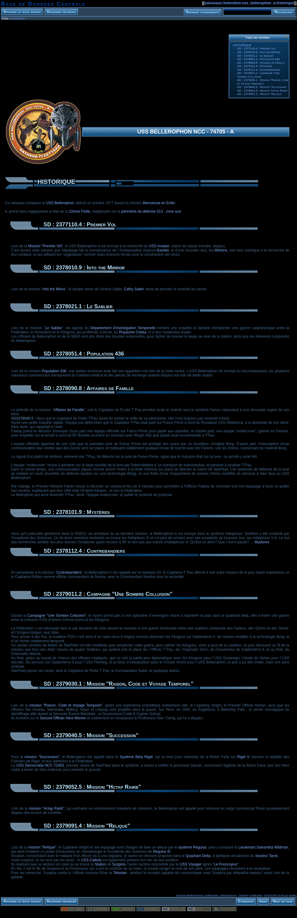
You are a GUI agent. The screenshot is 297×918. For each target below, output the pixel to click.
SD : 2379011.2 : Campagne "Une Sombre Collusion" (258, 74)
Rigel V (243, 757)
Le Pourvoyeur (226, 864)
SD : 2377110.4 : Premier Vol (256, 48)
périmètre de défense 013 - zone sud (151, 211)
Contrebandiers (68, 572)
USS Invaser (159, 246)
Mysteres (261, 542)
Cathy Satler (134, 289)
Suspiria (118, 864)
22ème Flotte (79, 211)
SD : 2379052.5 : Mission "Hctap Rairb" (262, 90)
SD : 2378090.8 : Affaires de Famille (261, 62)
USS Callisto (91, 860)
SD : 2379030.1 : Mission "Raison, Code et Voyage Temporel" (262, 81)
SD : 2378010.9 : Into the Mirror (258, 52)
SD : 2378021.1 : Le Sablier (255, 55)
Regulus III (161, 851)
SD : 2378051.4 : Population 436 (258, 59)
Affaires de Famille (69, 410)
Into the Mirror (54, 289)
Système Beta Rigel (136, 757)
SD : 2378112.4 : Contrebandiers (258, 69)
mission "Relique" (42, 847)
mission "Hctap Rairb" (46, 808)
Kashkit (163, 250)
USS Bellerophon (60, 203)
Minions (221, 250)
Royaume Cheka (132, 332)
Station (100, 864)
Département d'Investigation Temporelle (122, 328)
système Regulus (193, 847)
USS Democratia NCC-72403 (40, 765)
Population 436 (54, 371)
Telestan (120, 873)
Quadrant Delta (198, 856)
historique (18, 18)
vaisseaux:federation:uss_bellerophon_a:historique (249, 3)
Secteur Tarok (266, 856)
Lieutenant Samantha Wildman (263, 847)
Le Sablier (53, 328)
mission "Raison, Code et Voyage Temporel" (65, 705)
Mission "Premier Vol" (45, 246)
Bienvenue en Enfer (159, 203)
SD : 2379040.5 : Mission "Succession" (262, 87)
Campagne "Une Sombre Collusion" (56, 615)
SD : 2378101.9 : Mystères (254, 66)
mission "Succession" (42, 757)
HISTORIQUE (242, 45)
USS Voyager (191, 864)
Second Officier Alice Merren (63, 718)
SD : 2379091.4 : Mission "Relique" (259, 94)
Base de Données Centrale (43, 4)
